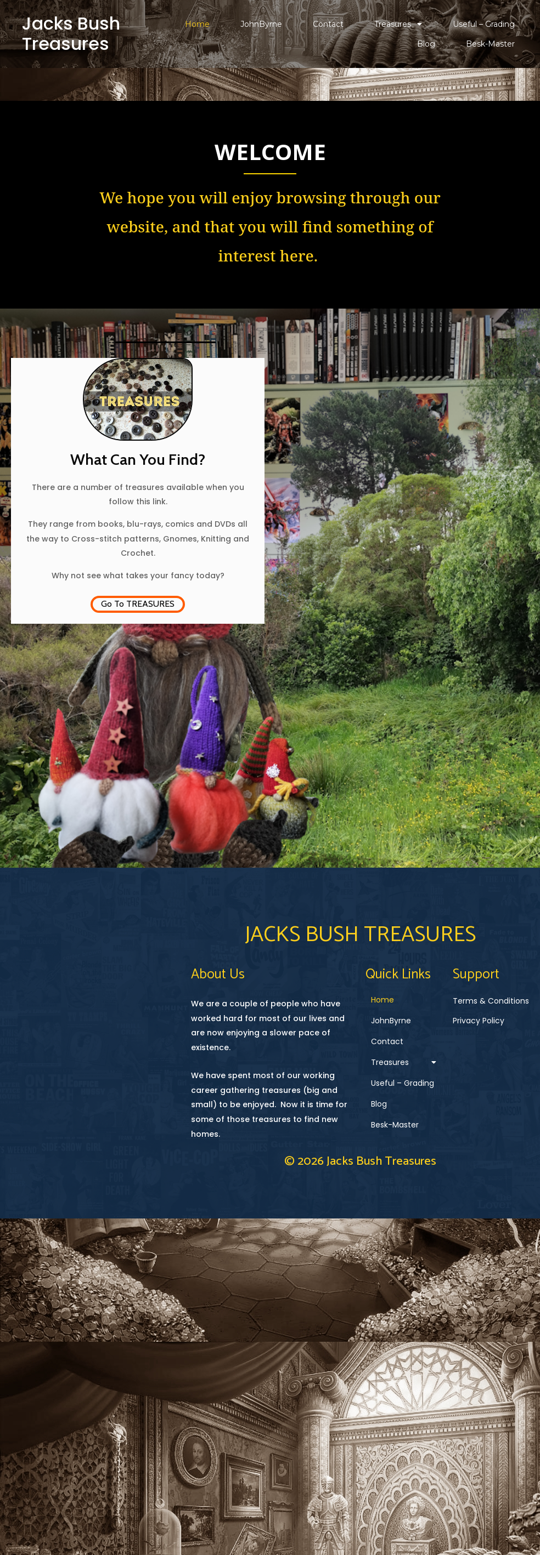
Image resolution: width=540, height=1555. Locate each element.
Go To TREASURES (138, 603)
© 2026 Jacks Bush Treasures (270, 1248)
